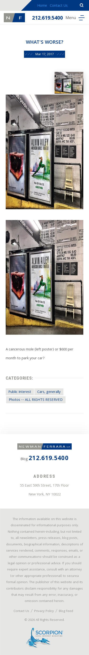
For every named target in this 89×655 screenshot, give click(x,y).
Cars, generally (49, 392)
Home (42, 6)
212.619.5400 (47, 18)
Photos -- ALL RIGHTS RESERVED (36, 400)
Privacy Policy (44, 611)
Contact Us (59, 6)
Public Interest (19, 392)
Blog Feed (66, 611)
